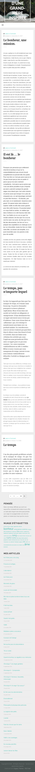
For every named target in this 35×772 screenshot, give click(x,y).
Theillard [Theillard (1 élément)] (16, 542)
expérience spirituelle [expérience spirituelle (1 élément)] (13, 533)
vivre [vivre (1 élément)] (23, 545)
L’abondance (7, 570)
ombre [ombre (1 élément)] (22, 538)
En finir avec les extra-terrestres (13, 692)
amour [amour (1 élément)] (8, 526)
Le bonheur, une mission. (14, 42)
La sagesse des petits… (10, 711)
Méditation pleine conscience (12, 631)
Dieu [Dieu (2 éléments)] (18, 531)
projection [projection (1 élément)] (6, 540)
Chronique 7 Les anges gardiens (13, 664)
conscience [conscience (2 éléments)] (17, 529)
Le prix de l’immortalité (10, 590)
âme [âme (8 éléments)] (27, 544)
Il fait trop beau (8, 605)
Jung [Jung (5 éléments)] (14, 535)
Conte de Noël (8, 612)
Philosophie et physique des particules (15, 705)
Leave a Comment (10, 34)
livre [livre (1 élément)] (18, 535)
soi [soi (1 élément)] (9, 542)
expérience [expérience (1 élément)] (6, 533)
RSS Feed (27, 768)
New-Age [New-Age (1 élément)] (19, 538)
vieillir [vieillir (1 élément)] (26, 542)
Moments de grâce (9, 583)
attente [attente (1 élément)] (20, 526)
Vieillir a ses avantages (10, 738)
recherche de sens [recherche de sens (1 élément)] (16, 540)
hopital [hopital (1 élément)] (20, 533)
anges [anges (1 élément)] (11, 526)
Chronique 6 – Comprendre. (12, 670)
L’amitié (6, 718)
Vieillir (5, 625)
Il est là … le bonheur (11, 156)
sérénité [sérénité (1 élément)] (12, 542)
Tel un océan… (8, 651)
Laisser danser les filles (11, 750)
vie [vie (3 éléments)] (24, 542)
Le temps (9, 445)
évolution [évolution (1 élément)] (6, 547)
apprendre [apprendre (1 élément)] (16, 526)
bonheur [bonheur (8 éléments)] (8, 528)
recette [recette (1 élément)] (9, 540)
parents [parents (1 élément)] (26, 538)
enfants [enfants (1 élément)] (22, 531)
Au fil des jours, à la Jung (11, 557)
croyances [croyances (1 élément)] (14, 531)
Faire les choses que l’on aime (13, 724)
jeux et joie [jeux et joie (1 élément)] (9, 535)
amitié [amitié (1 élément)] (5, 526)
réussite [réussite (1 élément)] (22, 540)
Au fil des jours (8, 577)
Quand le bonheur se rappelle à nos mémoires (17, 657)
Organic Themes (19, 768)
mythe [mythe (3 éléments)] (8, 538)
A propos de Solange (10, 638)
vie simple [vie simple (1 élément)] (19, 545)
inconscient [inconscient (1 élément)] (24, 533)
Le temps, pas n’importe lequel (15, 289)
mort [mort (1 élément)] (5, 538)
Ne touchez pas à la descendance (14, 644)
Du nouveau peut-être (10, 744)
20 (21, 496)
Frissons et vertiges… (10, 564)
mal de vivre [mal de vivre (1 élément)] (28, 535)
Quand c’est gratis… (9, 618)
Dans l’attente (8, 731)
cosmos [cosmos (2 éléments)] (24, 529)
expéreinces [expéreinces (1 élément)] (26, 531)
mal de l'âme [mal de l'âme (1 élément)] (22, 535)
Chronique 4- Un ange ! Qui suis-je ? (14, 685)
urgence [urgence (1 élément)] (20, 542)
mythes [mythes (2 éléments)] (14, 538)
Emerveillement (8, 698)
